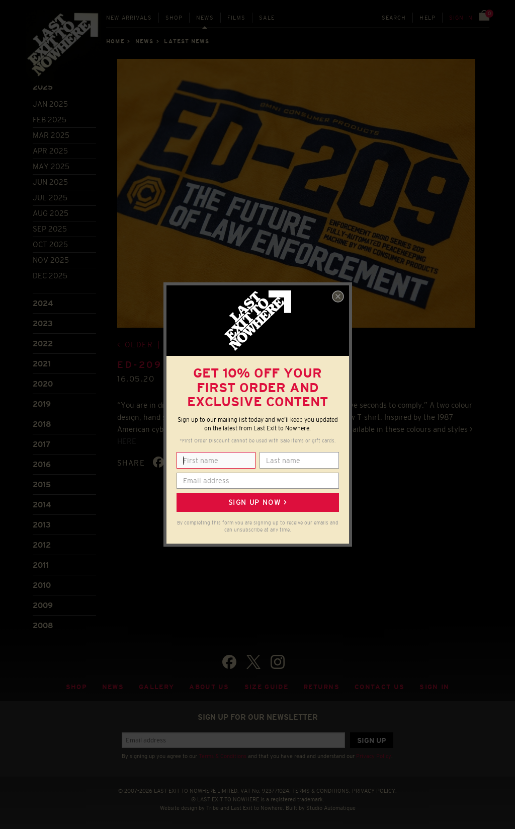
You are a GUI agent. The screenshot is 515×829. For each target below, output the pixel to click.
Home (115, 41)
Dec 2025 (50, 275)
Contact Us (379, 687)
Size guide (266, 687)
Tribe (212, 808)
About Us (209, 687)
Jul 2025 (50, 197)
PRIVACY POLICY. (374, 791)
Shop (174, 18)
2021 (42, 363)
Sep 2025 (50, 228)
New (129, 18)
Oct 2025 (50, 244)
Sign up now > (257, 502)
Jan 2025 (50, 104)
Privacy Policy (373, 756)
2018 (42, 424)
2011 (41, 565)
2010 (42, 585)
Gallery (156, 687)
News (205, 18)
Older (139, 344)
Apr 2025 (50, 150)
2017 (41, 444)
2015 (42, 484)
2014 (42, 504)
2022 (43, 343)
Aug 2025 (50, 213)
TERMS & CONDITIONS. (321, 791)
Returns (321, 687)
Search (394, 18)
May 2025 (51, 166)
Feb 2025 (49, 119)
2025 (43, 87)
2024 (43, 303)
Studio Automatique (331, 808)
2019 (42, 404)
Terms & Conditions (222, 756)
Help (427, 18)
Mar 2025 (51, 135)
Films (236, 18)
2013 (42, 524)
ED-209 (139, 365)
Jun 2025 (50, 182)
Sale (267, 18)
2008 (43, 625)
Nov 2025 (51, 260)
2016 (42, 464)
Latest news (186, 41)
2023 (43, 323)
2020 (43, 384)
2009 (43, 605)
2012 (42, 545)
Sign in (461, 18)
